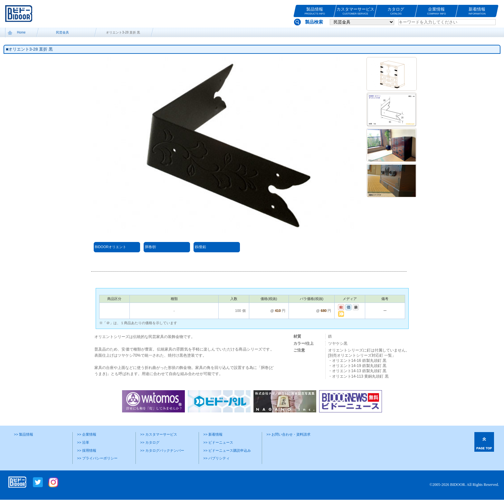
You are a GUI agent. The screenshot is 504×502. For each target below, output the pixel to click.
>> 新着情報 (213, 434)
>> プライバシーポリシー (97, 458)
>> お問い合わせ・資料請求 (288, 434)
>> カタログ (149, 442)
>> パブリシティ (216, 458)
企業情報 (436, 11)
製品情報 (315, 11)
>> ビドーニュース (218, 442)
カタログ (396, 11)
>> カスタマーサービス (158, 434)
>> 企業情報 (86, 434)
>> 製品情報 (23, 434)
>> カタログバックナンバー (162, 450)
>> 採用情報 (86, 450)
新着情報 (477, 11)
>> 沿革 (83, 442)
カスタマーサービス (355, 11)
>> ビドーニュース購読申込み (227, 450)
